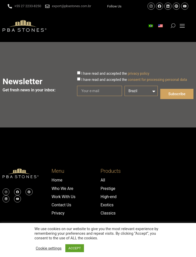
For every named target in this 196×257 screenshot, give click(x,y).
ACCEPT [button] (74, 248)
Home (57, 180)
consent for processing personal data (157, 80)
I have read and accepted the (115, 73)
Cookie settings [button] (49, 248)
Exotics (107, 204)
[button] (182, 26)
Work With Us (64, 196)
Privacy (58, 212)
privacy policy (138, 73)
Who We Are (63, 188)
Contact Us (62, 204)
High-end (109, 196)
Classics (108, 212)
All (103, 180)
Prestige (108, 188)
